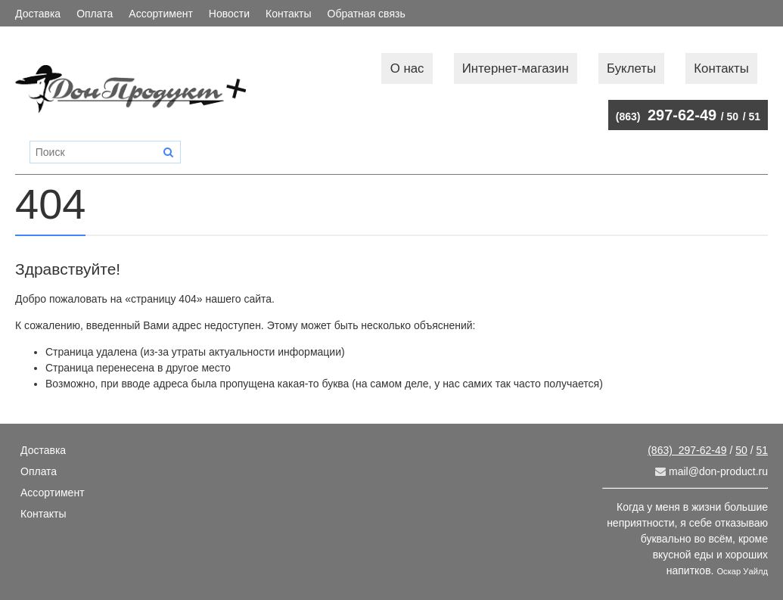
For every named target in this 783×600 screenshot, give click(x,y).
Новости (229, 13)
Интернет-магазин (515, 68)
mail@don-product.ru (711, 471)
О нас (407, 68)
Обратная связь (366, 13)
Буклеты (631, 68)
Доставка (38, 13)
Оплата (94, 13)
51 (754, 116)
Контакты (288, 13)
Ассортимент (161, 13)
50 (733, 116)
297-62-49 (666, 115)
